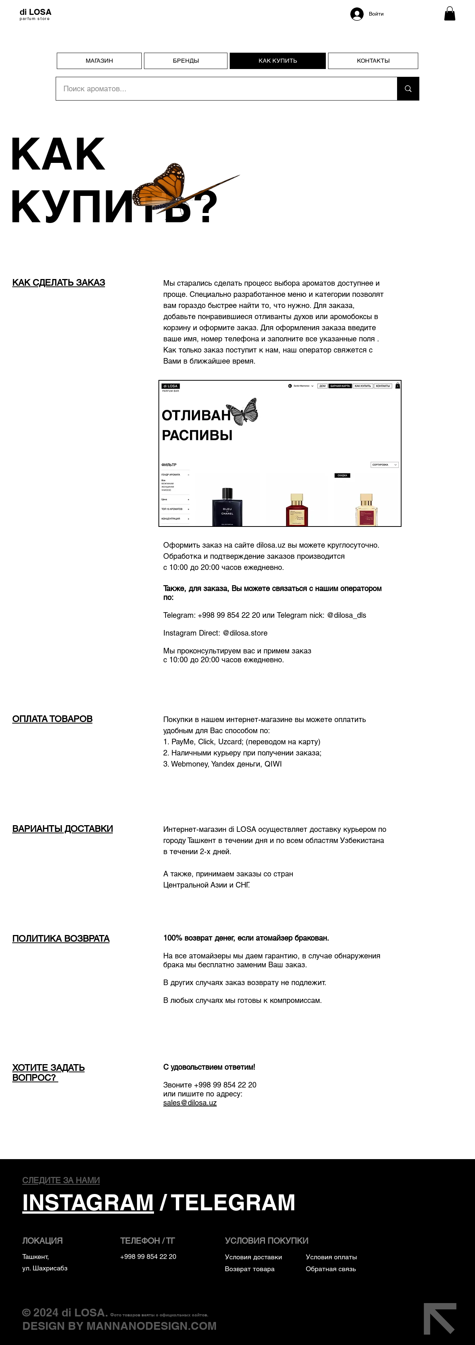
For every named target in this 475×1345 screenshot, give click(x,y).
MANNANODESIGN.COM (151, 1325)
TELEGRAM (234, 1202)
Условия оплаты (332, 1257)
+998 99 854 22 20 (225, 1084)
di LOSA (83, 1312)
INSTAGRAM (88, 1202)
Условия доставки (253, 1257)
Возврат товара (250, 1269)
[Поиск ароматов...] (222, 88)
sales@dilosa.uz (190, 1102)
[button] (450, 13)
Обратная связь (331, 1269)
